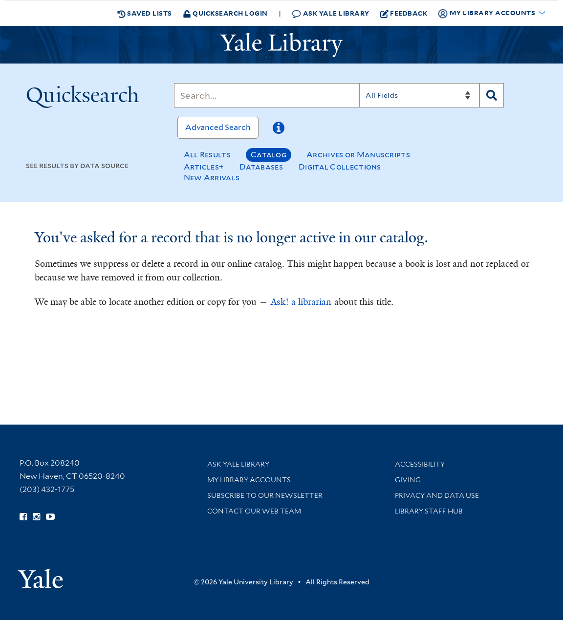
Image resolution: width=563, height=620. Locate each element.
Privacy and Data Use (437, 495)
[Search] (266, 95)
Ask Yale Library (330, 13)
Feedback (404, 13)
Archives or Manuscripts (358, 154)
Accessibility (420, 464)
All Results (207, 154)
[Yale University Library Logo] (281, 45)
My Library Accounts (249, 480)
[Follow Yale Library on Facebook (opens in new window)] (23, 517)
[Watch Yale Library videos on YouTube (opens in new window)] (50, 517)
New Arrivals (212, 177)
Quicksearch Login (225, 13)
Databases (261, 166)
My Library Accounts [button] (487, 13)
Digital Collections (340, 166)
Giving (408, 480)
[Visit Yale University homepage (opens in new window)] (40, 575)
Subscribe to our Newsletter (265, 495)
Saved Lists (144, 13)
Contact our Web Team (254, 511)
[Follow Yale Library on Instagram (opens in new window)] (36, 517)
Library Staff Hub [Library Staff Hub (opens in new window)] (429, 511)
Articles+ (204, 166)
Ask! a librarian (301, 302)
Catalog (268, 154)
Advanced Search (218, 127)
